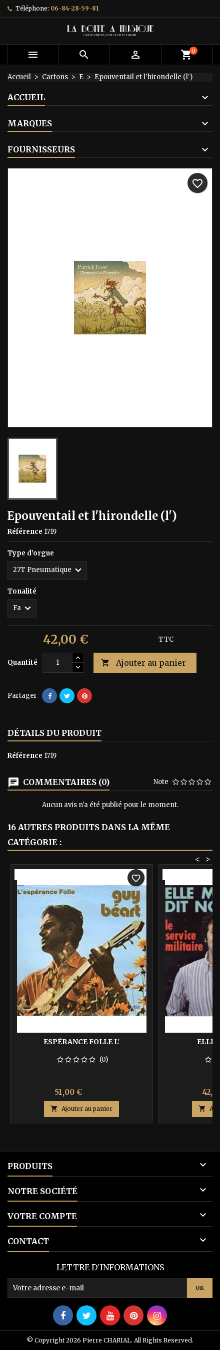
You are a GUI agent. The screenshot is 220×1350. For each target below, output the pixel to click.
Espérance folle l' (82, 1041)
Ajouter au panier (143, 663)
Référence (25, 531)
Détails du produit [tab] (55, 733)
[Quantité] (57, 663)
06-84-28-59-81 (74, 8)
